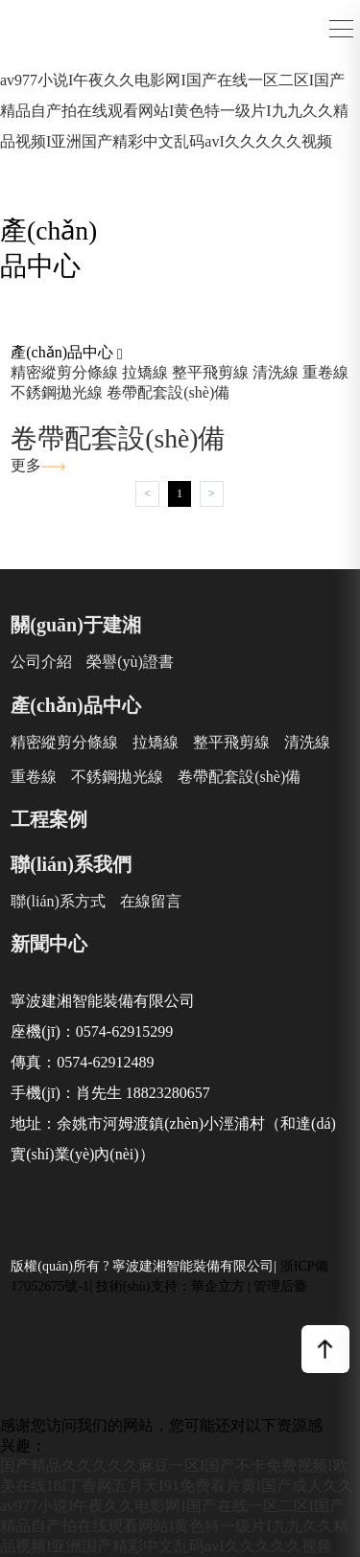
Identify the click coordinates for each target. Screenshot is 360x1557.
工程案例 (49, 819)
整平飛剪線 (210, 372)
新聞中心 (49, 943)
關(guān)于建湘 (76, 624)
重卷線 (325, 372)
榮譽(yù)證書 (130, 661)
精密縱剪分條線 (64, 372)
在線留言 (150, 901)
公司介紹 (41, 661)
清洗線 (275, 372)
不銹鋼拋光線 (57, 392)
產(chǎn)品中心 (75, 705)
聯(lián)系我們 (71, 864)
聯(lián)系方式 (58, 901)
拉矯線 (145, 372)
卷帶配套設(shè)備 (168, 392)
